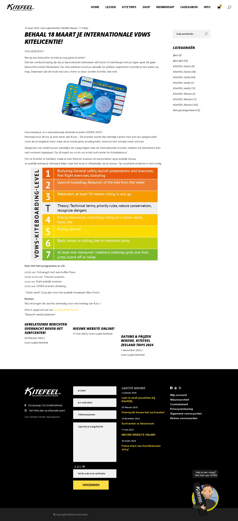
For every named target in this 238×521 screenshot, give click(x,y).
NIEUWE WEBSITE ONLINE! (93, 328)
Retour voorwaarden (183, 418)
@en (175, 55)
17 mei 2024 (80, 333)
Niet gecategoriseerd (184, 110)
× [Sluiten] (233, 469)
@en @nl (178, 60)
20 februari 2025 (34, 338)
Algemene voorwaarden (186, 413)
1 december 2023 (131, 350)
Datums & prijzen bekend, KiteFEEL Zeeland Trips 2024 (137, 340)
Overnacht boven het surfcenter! (44, 330)
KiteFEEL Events (182, 66)
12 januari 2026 (129, 392)
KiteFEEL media (181, 77)
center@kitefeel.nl (66, 309)
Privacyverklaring (181, 409)
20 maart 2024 (129, 440)
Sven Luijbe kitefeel (50, 28)
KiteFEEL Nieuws (69, 28)
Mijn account (178, 395)
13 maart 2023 (32, 28)
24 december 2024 (131, 418)
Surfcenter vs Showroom (138, 423)
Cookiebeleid (179, 404)
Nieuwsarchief (179, 399)
